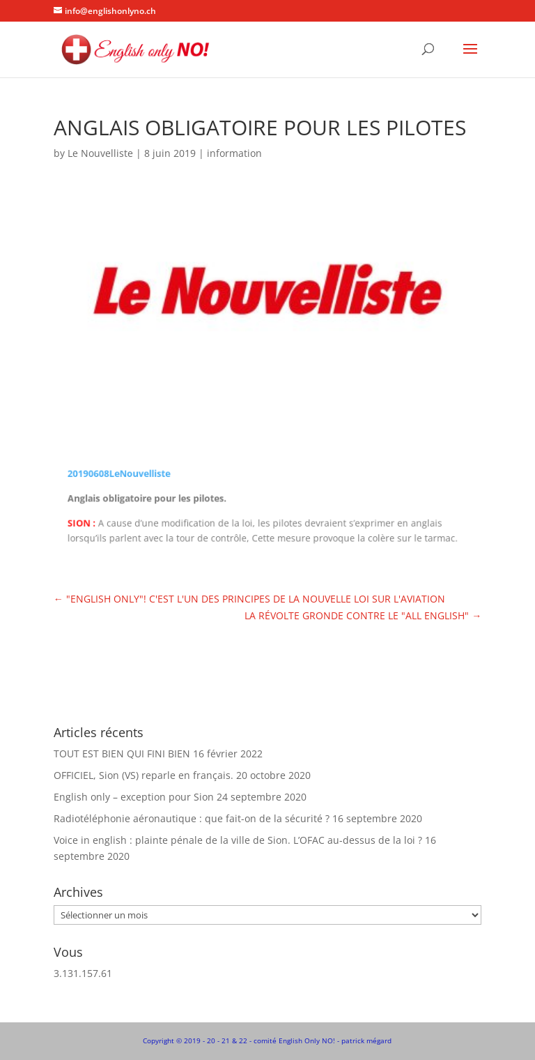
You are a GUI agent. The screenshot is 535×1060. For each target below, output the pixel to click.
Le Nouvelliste (100, 153)
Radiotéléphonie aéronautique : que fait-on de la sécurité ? (191, 818)
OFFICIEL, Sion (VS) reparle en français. (143, 775)
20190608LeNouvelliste (125, 474)
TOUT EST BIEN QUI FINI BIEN (122, 753)
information (234, 153)
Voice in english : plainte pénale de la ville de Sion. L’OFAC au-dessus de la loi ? (238, 840)
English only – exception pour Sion (134, 796)
